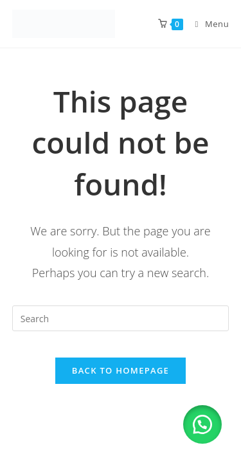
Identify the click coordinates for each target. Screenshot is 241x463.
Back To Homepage (120, 370)
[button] (202, 424)
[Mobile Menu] (207, 24)
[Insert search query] (120, 318)
